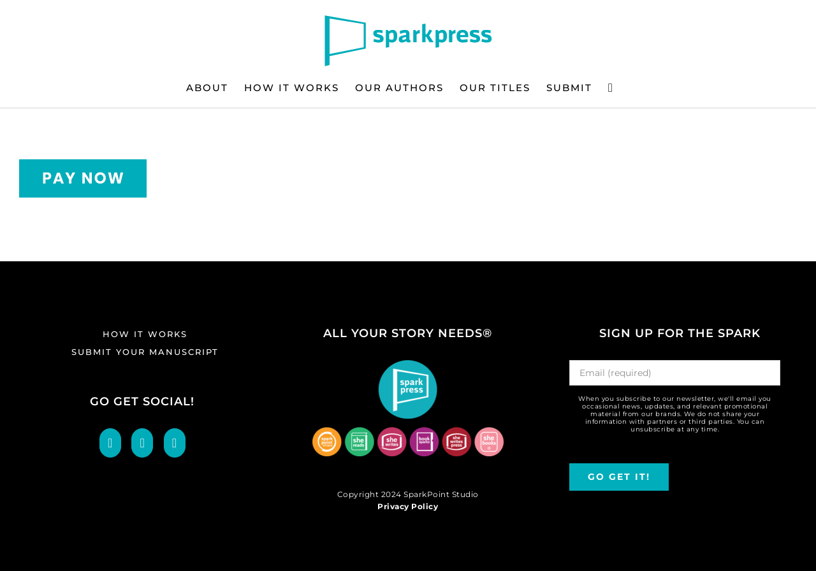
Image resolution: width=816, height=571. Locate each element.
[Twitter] (142, 443)
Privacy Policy (407, 506)
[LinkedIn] (175, 443)
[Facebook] (110, 443)
